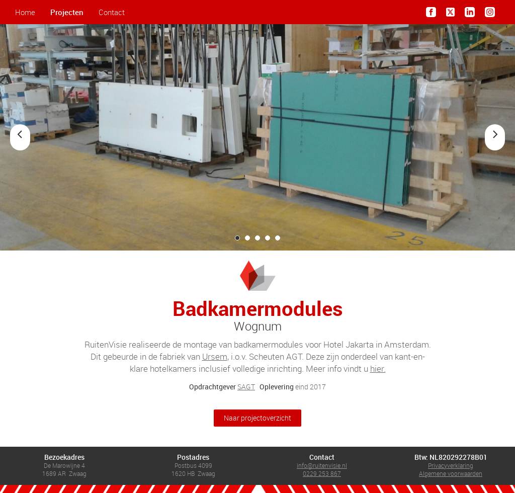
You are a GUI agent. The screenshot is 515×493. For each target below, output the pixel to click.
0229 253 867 (322, 473)
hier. (378, 368)
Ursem (214, 356)
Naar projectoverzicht (257, 418)
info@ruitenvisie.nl (322, 465)
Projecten (66, 12)
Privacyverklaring (450, 465)
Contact (112, 12)
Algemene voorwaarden (450, 473)
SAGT (246, 386)
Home (25, 12)
